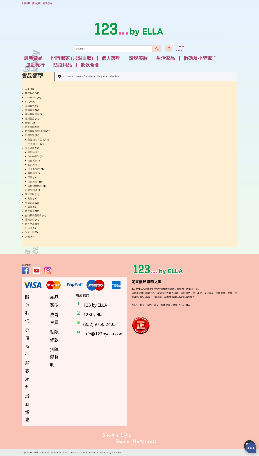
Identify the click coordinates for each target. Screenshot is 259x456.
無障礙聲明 (54, 356)
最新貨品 (33, 58)
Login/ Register (235, 3)
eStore (81, 452)
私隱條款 (54, 335)
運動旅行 (35, 65)
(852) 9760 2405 (99, 324)
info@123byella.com (103, 333)
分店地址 (26, 3)
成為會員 (54, 318)
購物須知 (36, 3)
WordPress (117, 452)
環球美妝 (138, 58)
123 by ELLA (95, 305)
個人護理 (111, 58)
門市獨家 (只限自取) (72, 58)
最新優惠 (27, 407)
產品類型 (54, 301)
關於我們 (27, 308)
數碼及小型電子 (200, 58)
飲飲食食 (90, 65)
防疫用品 (62, 65)
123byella (92, 314)
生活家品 (165, 58)
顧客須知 (47, 3)
